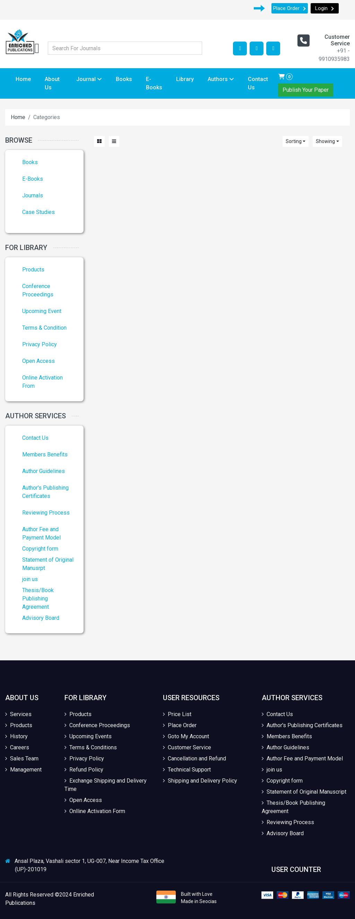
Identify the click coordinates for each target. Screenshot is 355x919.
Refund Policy (83, 769)
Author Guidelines (43, 471)
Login (324, 8)
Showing (325, 141)
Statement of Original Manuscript (304, 791)
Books (124, 79)
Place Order (289, 8)
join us (30, 579)
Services (18, 714)
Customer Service (187, 747)
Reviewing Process (46, 512)
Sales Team (21, 758)
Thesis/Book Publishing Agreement (38, 598)
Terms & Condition (44, 327)
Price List (177, 714)
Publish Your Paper (306, 90)
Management (23, 769)
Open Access (38, 361)
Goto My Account (186, 736)
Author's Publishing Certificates (302, 725)
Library (185, 79)
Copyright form (40, 548)
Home (23, 79)
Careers (17, 747)
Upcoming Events (88, 736)
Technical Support (187, 769)
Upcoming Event (41, 311)
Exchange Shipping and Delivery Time (105, 784)
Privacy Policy (39, 344)
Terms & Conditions (90, 747)
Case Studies (38, 212)
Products (33, 269)
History (16, 736)
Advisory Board (40, 618)
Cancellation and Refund (194, 758)
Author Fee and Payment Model (302, 758)
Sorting (294, 141)
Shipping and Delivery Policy (200, 780)
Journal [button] (89, 79)
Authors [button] (221, 79)
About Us (52, 83)
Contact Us (258, 83)
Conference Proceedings (97, 725)
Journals (32, 195)
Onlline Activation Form (94, 811)
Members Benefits (45, 454)
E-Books (154, 83)
